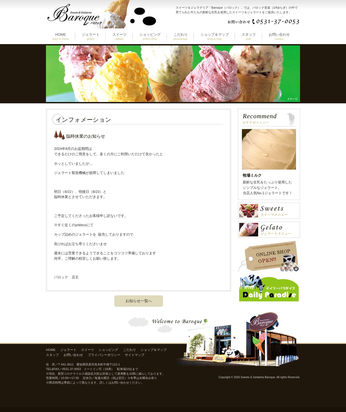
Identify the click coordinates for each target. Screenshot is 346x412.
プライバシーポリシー (104, 355)
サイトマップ (134, 355)
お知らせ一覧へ (138, 301)
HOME (50, 350)
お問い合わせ (73, 355)
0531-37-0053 (71, 369)
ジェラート (68, 350)
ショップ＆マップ (154, 350)
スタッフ (52, 355)
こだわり (129, 350)
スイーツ (87, 350)
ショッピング (108, 350)
